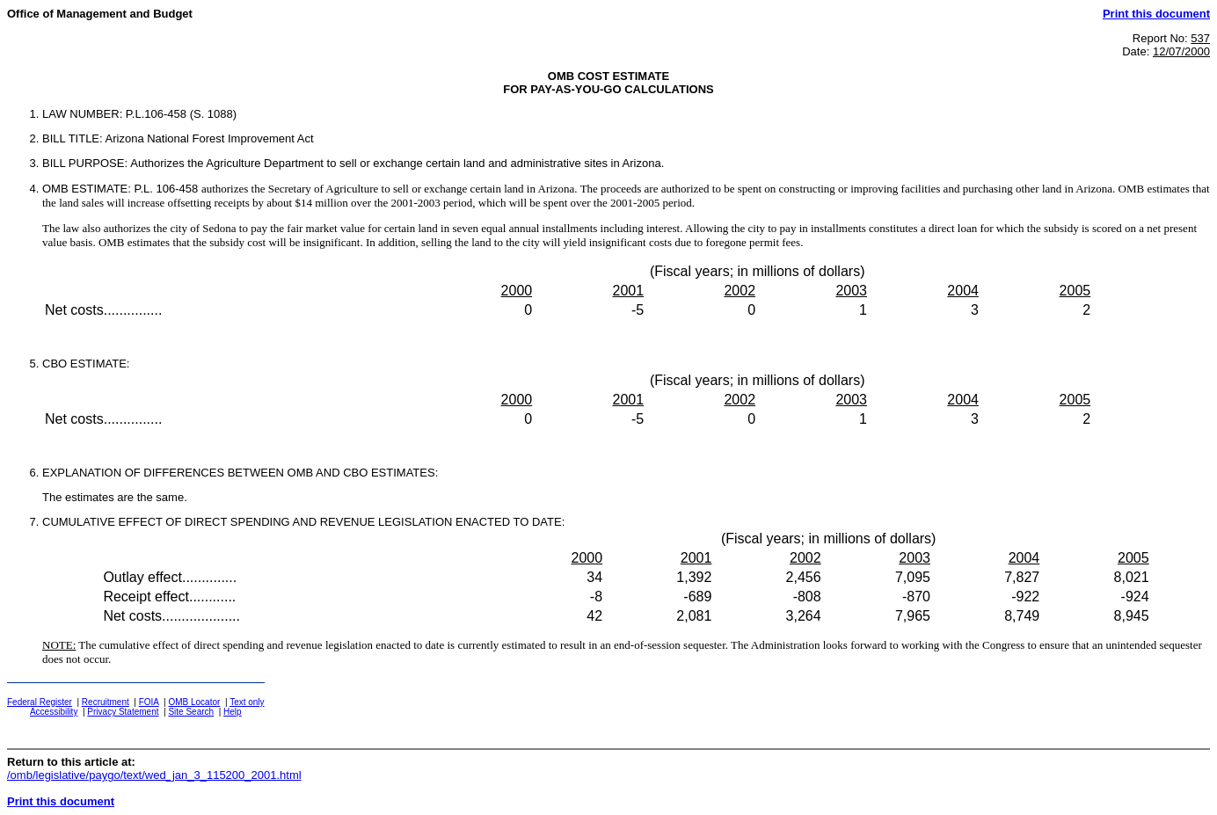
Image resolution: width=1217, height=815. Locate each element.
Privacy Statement (122, 712)
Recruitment (105, 702)
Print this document (1156, 13)
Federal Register (39, 702)
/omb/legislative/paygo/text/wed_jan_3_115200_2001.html (154, 775)
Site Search (191, 712)
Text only (247, 702)
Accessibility (53, 712)
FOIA (149, 702)
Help (232, 712)
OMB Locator (194, 702)
